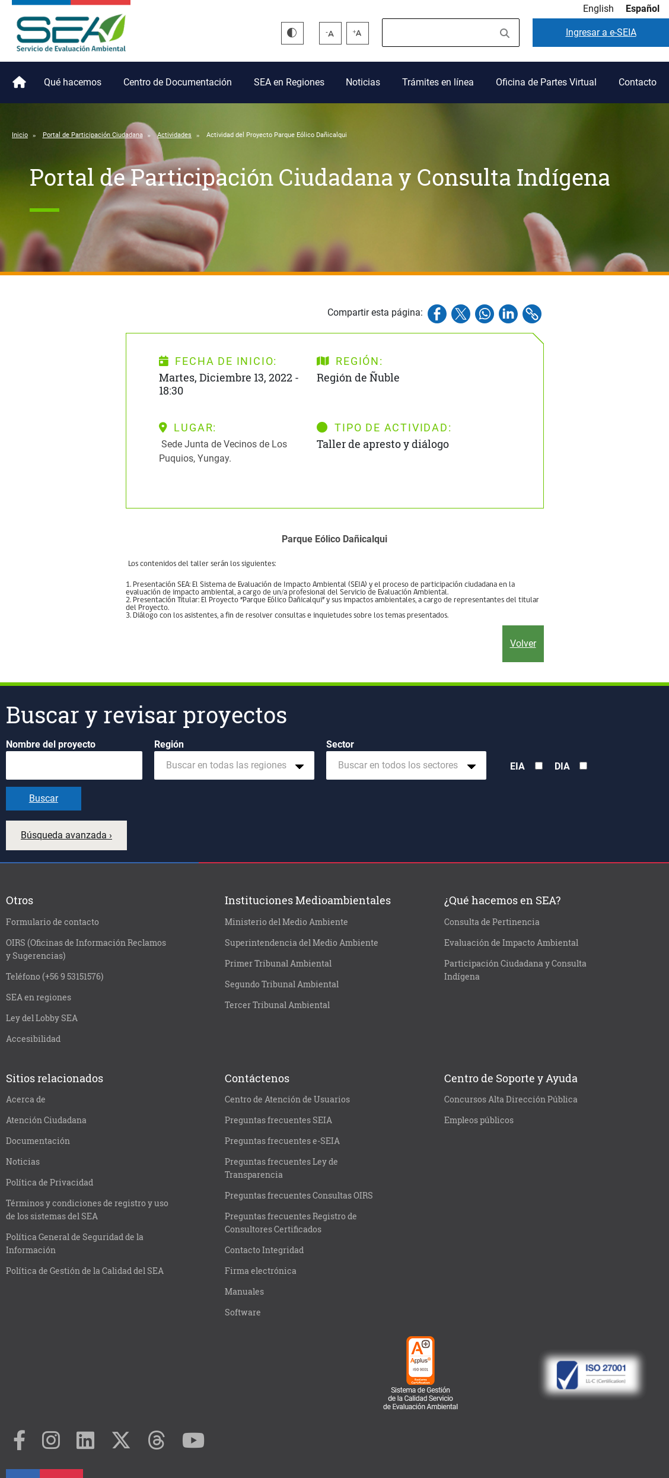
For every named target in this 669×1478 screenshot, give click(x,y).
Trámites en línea (438, 82)
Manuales (244, 1291)
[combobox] (234, 765)
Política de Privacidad (49, 1182)
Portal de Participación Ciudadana (93, 135)
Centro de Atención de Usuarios (287, 1099)
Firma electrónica (261, 1271)
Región (169, 744)
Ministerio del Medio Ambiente (286, 922)
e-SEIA (601, 32)
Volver (523, 643)
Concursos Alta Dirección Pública (511, 1099)
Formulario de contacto (52, 922)
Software (243, 1312)
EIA (517, 766)
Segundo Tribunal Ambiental (282, 984)
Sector (340, 744)
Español (643, 8)
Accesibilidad (33, 1039)
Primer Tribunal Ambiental (278, 963)
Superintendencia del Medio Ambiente (301, 942)
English (598, 8)
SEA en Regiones (289, 82)
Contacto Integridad (264, 1250)
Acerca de (26, 1099)
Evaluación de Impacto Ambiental (511, 942)
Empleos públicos (479, 1120)
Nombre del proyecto (50, 744)
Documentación (38, 1141)
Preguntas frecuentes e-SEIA (282, 1141)
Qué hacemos (72, 82)
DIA (562, 766)
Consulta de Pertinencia (492, 922)
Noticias (363, 82)
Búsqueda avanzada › (66, 835)
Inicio (17, 77)
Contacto (638, 82)
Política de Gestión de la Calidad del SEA (85, 1271)
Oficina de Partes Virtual (546, 82)
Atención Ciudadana (46, 1120)
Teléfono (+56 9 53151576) (54, 976)
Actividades (174, 135)
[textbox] (229, 765)
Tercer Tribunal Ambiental (277, 1005)
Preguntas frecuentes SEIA (278, 1120)
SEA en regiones (38, 997)
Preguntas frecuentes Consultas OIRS (299, 1195)
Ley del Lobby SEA (42, 1018)
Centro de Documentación (177, 82)
